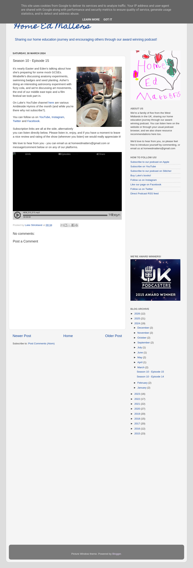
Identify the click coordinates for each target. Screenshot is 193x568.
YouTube (44, 117)
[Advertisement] (154, 224)
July (140, 347)
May (140, 357)
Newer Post (22, 336)
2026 (137, 313)
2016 (137, 428)
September (144, 342)
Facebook (33, 121)
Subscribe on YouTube (143, 166)
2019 (137, 413)
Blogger (116, 553)
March (141, 367)
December (143, 327)
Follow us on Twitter (141, 189)
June (140, 352)
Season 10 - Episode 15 (150, 371)
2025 (137, 318)
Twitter (17, 121)
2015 (137, 433)
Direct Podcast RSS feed (144, 193)
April (140, 362)
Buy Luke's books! (140, 175)
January (142, 387)
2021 (137, 403)
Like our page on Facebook (145, 184)
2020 (137, 408)
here (51, 102)
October (142, 337)
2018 (137, 418)
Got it (107, 19)
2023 (137, 393)
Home (68, 336)
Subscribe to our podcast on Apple (149, 162)
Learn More (91, 19)
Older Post (113, 336)
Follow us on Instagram (143, 180)
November (143, 332)
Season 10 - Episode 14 (150, 376)
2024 (137, 323)
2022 (137, 399)
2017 (137, 423)
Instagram (58, 117)
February (142, 382)
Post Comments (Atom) (41, 343)
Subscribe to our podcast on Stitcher (151, 171)
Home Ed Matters (52, 26)
